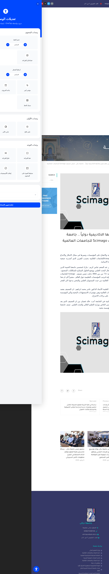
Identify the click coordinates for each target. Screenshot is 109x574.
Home (105, 47)
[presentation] (90, 558)
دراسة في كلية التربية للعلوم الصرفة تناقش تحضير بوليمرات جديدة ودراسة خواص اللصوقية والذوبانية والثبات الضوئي (49, 290)
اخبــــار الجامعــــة (87, 47)
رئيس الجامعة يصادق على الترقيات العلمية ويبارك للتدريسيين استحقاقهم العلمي (96, 335)
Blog (97, 47)
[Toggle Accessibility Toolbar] (5, 569)
